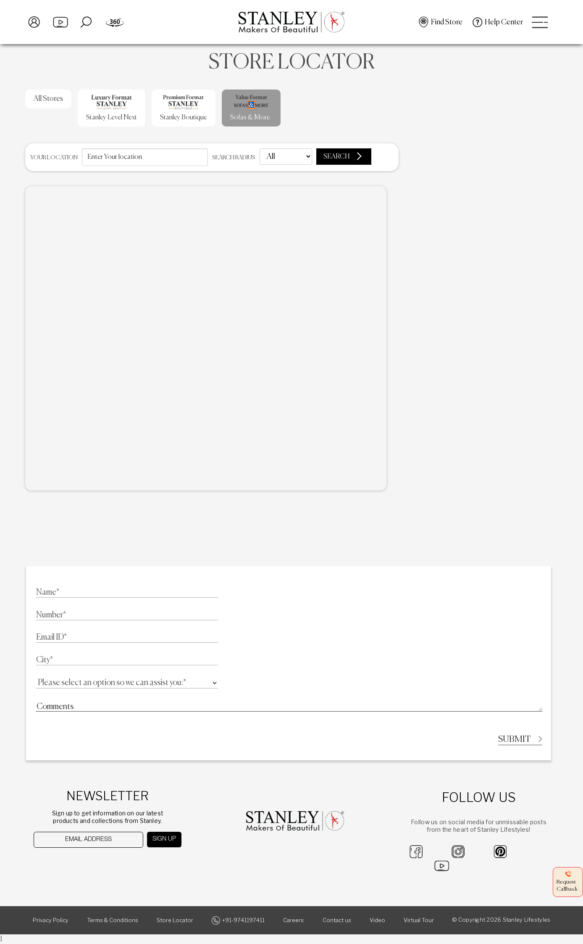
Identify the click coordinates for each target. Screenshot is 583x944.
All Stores (48, 99)
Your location (54, 158)
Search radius (233, 158)
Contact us (337, 921)
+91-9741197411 (243, 921)
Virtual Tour (419, 921)
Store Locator (175, 921)
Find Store (446, 22)
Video (377, 921)
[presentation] (77, 864)
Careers (293, 921)
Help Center (504, 22)
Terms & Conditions (112, 921)
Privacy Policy (50, 921)
